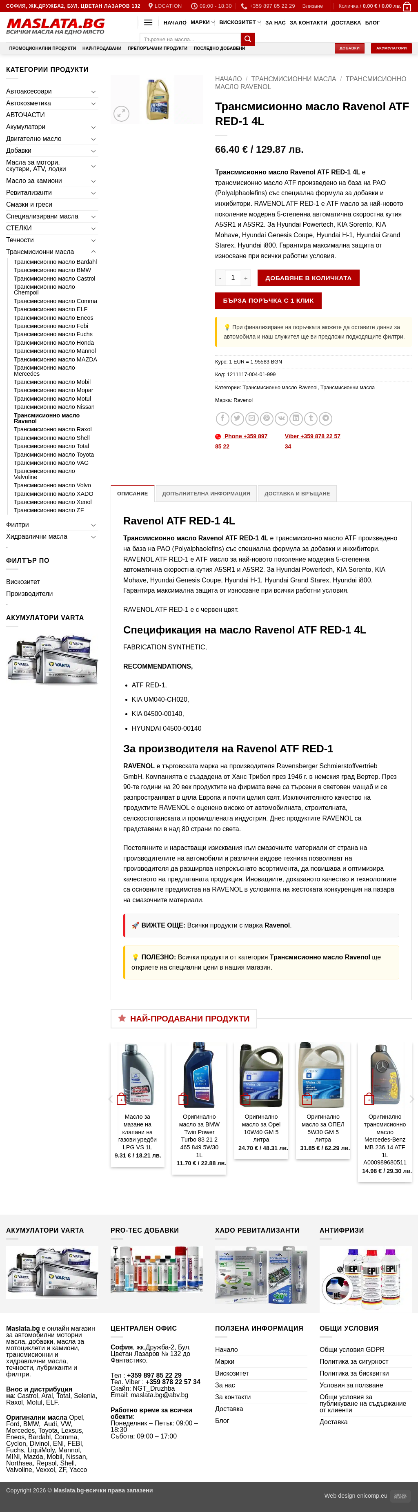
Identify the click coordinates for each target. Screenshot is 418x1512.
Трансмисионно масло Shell (52, 438)
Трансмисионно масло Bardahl (55, 262)
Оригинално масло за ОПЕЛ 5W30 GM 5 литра (323, 1128)
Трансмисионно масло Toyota (54, 454)
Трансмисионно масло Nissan (54, 407)
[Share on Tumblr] (311, 419)
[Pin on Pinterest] (266, 419)
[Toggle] (93, 91)
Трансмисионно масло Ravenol (47, 418)
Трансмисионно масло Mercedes (44, 370)
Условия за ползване (351, 1385)
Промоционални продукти (42, 48)
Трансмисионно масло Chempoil (44, 289)
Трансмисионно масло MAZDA (55, 359)
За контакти (308, 23)
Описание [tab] (132, 494)
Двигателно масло (34, 138)
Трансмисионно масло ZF (49, 510)
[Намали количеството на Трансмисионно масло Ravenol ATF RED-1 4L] (220, 278)
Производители (29, 593)
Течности (20, 239)
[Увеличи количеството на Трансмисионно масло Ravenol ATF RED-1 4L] (246, 278)
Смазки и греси (29, 204)
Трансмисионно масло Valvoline (44, 474)
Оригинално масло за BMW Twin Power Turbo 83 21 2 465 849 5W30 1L (199, 1135)
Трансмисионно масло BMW (52, 270)
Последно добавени (219, 48)
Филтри (17, 524)
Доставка (346, 23)
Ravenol (243, 400)
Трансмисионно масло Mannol (55, 351)
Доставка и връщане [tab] (297, 494)
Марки (203, 22)
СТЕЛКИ (19, 228)
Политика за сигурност (354, 1361)
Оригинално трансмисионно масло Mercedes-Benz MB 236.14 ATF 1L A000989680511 (385, 1139)
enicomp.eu (372, 1495)
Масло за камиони (34, 180)
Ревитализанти (29, 192)
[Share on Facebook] (222, 419)
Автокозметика (28, 103)
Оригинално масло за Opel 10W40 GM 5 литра (261, 1128)
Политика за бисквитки (354, 1373)
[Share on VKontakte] (281, 419)
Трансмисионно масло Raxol (53, 429)
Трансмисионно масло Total (51, 446)
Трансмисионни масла (40, 251)
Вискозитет (240, 22)
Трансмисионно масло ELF (50, 309)
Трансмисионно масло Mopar (53, 390)
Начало (175, 23)
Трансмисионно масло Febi (51, 326)
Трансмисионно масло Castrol (54, 278)
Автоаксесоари (29, 91)
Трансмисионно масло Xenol (53, 502)
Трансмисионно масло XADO (53, 494)
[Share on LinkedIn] (296, 419)
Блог (372, 23)
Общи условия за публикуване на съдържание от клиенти (363, 1404)
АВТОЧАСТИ (25, 115)
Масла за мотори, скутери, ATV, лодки (36, 165)
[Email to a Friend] (252, 419)
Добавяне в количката (309, 277)
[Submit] (248, 40)
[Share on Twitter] (237, 419)
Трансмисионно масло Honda (54, 342)
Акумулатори (25, 126)
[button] (312, 6)
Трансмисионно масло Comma (55, 301)
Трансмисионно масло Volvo (52, 485)
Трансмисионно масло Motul (52, 398)
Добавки (18, 150)
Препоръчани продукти (157, 48)
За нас (275, 23)
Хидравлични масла (36, 536)
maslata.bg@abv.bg (159, 1395)
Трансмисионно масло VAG (51, 462)
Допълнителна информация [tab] (206, 494)
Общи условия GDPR (352, 1349)
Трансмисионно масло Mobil (52, 382)
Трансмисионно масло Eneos (53, 317)
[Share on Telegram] (325, 419)
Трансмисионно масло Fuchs (53, 334)
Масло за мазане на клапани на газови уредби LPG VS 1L (137, 1132)
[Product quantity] (233, 278)
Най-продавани (101, 48)
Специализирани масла (42, 216)
